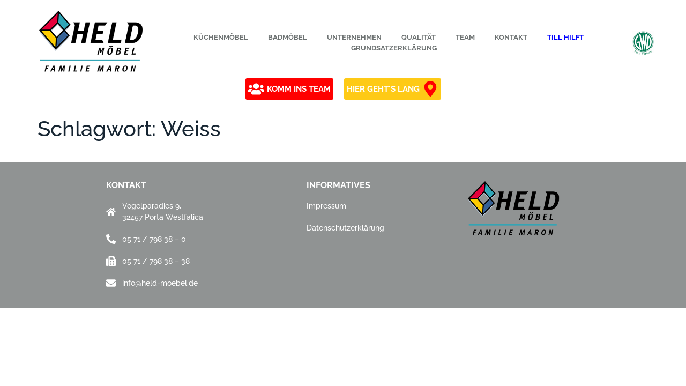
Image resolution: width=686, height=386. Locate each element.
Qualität (418, 37)
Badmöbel (287, 37)
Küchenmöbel (220, 37)
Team (465, 37)
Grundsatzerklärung (394, 48)
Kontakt (511, 37)
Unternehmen (354, 37)
